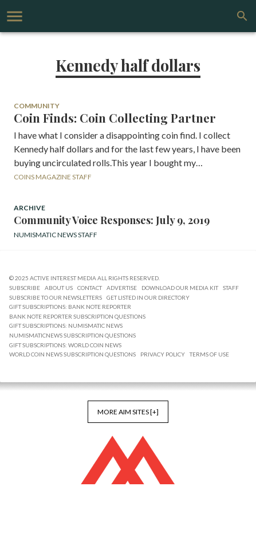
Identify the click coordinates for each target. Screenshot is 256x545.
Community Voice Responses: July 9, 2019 (112, 220)
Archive (29, 207)
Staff (231, 287)
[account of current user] (14, 16)
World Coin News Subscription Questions (72, 354)
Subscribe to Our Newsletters (55, 297)
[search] (242, 16)
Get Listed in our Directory (148, 297)
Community (37, 105)
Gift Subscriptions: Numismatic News (66, 325)
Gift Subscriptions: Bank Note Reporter (70, 306)
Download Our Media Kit (179, 287)
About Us (59, 287)
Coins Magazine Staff (53, 176)
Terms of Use (209, 354)
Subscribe (24, 287)
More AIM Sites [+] (128, 411)
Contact (89, 287)
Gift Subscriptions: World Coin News (65, 345)
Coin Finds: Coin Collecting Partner (115, 118)
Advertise (122, 287)
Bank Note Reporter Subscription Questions (77, 316)
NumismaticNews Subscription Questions (72, 335)
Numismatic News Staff (55, 234)
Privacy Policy (162, 354)
